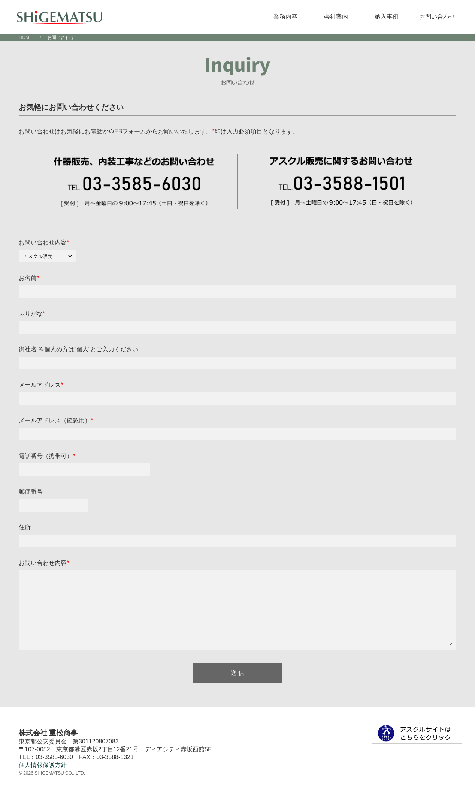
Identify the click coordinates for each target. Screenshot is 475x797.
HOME (25, 37)
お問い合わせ (437, 16)
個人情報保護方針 (43, 765)
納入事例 (387, 16)
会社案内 (336, 16)
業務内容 (285, 16)
